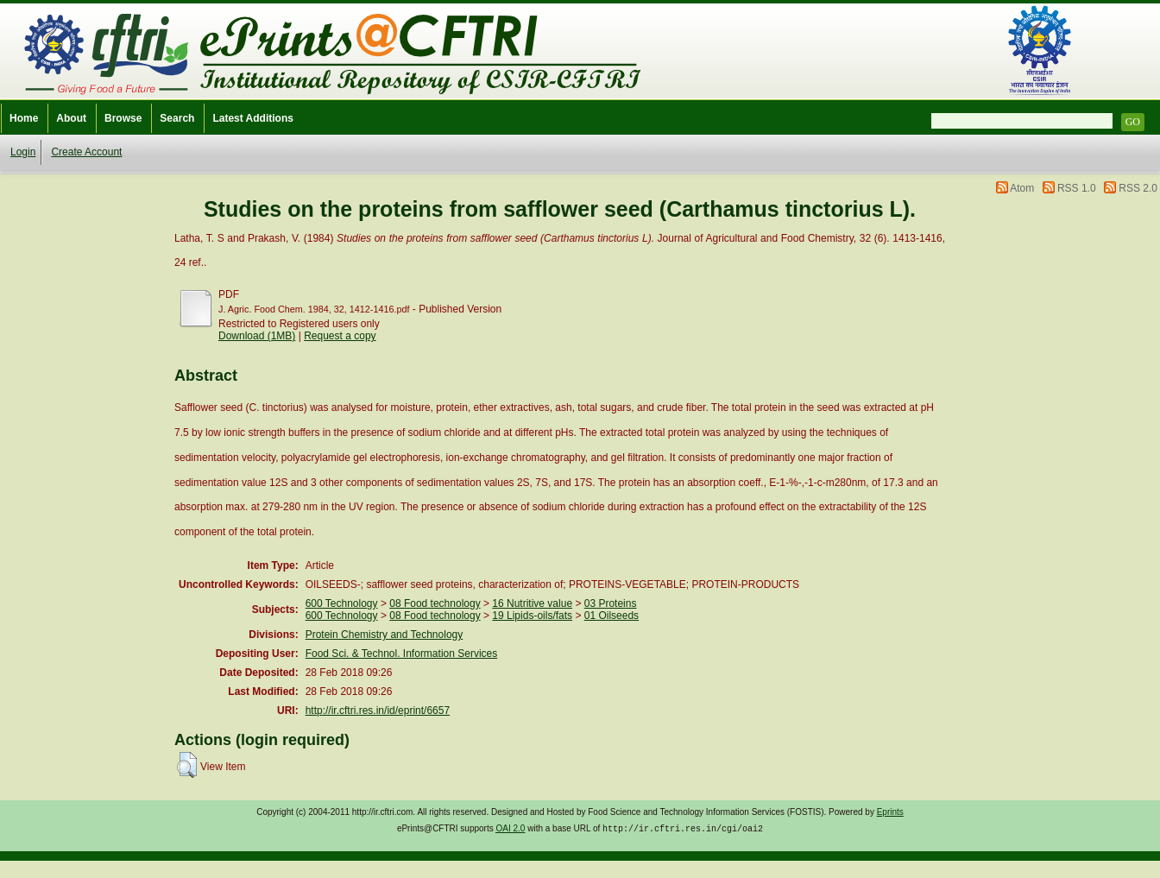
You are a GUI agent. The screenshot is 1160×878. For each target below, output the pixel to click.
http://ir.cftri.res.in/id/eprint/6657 (378, 710)
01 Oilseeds (611, 616)
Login (22, 152)
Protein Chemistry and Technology (384, 634)
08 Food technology (434, 603)
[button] (187, 765)
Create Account (86, 152)
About (71, 118)
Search (177, 118)
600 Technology (342, 603)
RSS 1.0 (1076, 188)
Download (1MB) (256, 336)
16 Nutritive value (532, 603)
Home (23, 118)
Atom (1022, 188)
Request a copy (339, 336)
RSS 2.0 (1138, 188)
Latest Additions (252, 118)
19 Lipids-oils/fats (532, 616)
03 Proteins (610, 603)
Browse (123, 118)
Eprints (890, 812)
